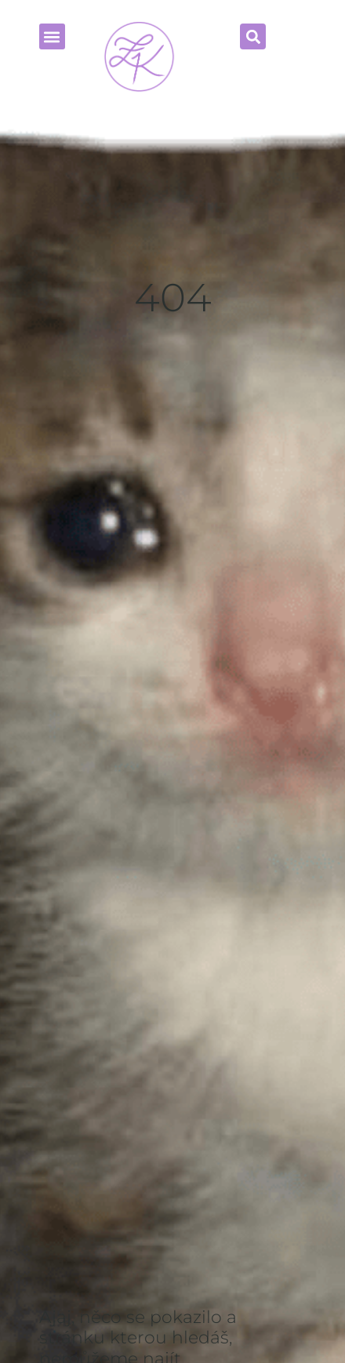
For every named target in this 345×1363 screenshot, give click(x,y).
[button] (253, 36)
